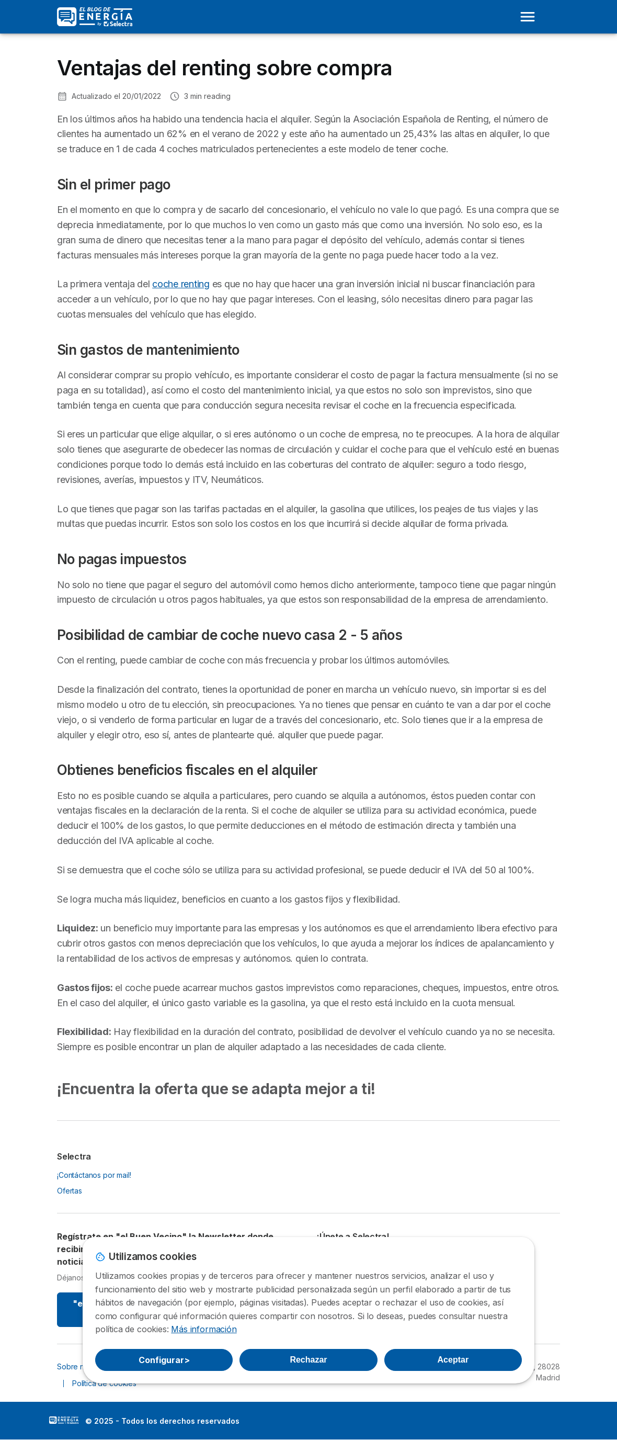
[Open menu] (527, 16)
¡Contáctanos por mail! (94, 1175)
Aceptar (453, 1359)
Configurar (164, 1360)
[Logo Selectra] (94, 16)
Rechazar (308, 1359)
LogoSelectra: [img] (63, 1420)
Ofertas (69, 1190)
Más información (203, 1329)
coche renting (181, 283)
